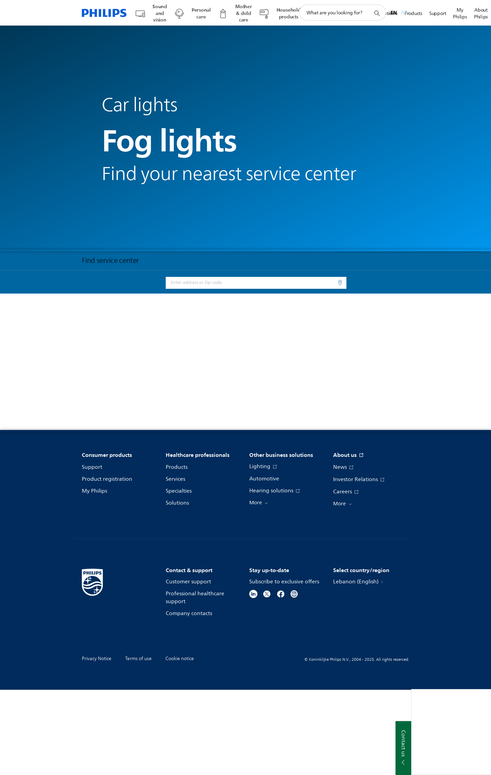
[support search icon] (377, 13)
